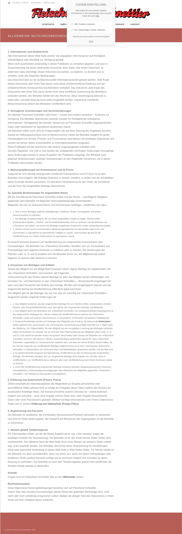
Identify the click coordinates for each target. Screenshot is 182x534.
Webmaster (69, 477)
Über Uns (65, 24)
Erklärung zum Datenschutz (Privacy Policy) (55, 404)
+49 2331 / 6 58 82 (20, 3)
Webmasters (105, 321)
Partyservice (116, 24)
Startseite (48, 24)
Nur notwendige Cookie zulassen (88, 30)
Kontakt (135, 24)
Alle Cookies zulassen (83, 24)
